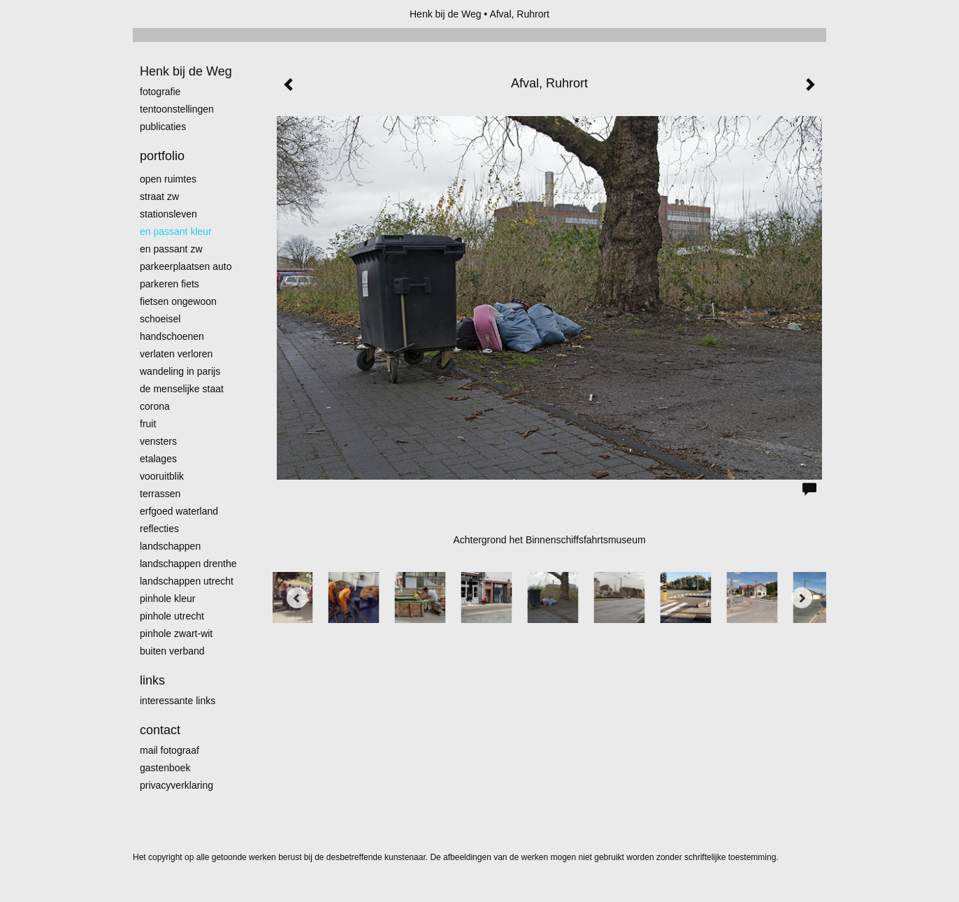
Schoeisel (160, 318)
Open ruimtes (168, 179)
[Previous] (297, 597)
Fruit (148, 423)
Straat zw (159, 196)
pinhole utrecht (172, 616)
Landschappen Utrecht (186, 581)
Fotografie (160, 91)
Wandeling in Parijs (180, 371)
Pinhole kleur (167, 598)
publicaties (163, 126)
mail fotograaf (169, 750)
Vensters (158, 441)
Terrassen (160, 493)
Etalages (158, 458)
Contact (160, 730)
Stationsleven (168, 214)
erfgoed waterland (179, 511)
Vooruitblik (162, 476)
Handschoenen (172, 336)
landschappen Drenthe (188, 563)
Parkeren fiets (169, 283)
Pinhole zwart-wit (176, 633)
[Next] (801, 597)
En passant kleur (176, 231)
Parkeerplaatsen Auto (186, 266)
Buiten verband (172, 651)
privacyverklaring (176, 785)
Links (152, 680)
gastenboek (165, 767)
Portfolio (162, 156)
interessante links (177, 700)
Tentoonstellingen (177, 109)
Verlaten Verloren (176, 353)
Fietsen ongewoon (178, 301)
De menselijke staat (182, 388)
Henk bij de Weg (445, 14)
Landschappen (170, 546)
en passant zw (171, 249)
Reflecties (159, 528)
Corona (155, 406)
